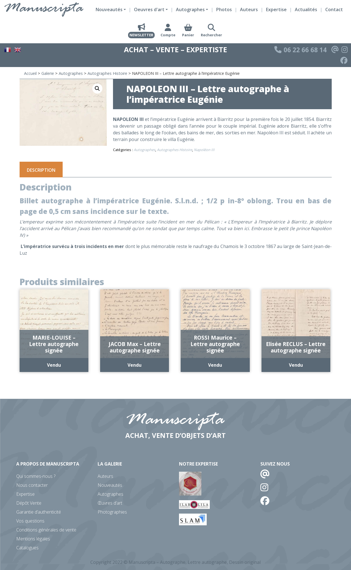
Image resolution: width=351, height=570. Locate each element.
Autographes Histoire (107, 73)
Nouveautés (110, 485)
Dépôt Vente (28, 503)
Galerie (47, 73)
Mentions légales (33, 539)
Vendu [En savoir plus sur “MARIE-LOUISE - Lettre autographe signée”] (54, 365)
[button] (97, 89)
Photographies (112, 512)
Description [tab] (41, 170)
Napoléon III (204, 149)
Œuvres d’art (110, 503)
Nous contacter (32, 485)
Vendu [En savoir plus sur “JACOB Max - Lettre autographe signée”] (135, 365)
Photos (224, 9)
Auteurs (249, 9)
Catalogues (27, 548)
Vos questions (30, 521)
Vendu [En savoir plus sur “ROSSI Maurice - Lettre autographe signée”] (215, 365)
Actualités (306, 9)
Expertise (276, 9)
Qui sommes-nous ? (35, 476)
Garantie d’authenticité (38, 512)
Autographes (71, 73)
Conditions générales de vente (46, 530)
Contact (334, 9)
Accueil (30, 73)
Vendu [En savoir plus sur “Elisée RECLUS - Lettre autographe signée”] (296, 365)
